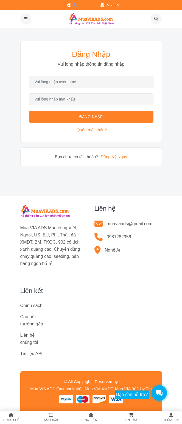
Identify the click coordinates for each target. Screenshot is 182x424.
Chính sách (31, 305)
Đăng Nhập (91, 117)
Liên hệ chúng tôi (29, 339)
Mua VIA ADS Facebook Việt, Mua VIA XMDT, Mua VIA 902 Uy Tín (91, 388)
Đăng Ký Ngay (114, 156)
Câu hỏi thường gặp (31, 320)
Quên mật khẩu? (92, 129)
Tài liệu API (31, 353)
